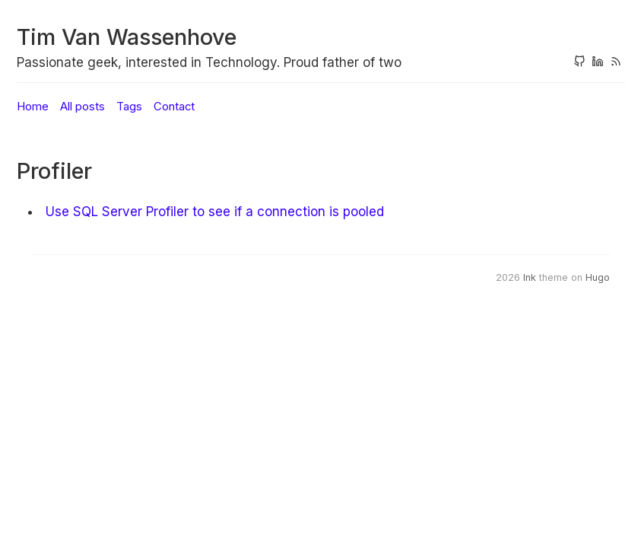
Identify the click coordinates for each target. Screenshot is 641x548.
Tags (129, 106)
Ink (529, 277)
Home (33, 106)
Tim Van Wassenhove (126, 37)
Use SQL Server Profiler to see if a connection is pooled (215, 211)
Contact (174, 106)
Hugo (597, 277)
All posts (82, 106)
